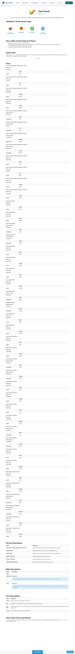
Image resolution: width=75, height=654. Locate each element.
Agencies (3, 5)
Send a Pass (13, 54)
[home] (7, 2)
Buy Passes (37, 652)
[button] (18, 3)
